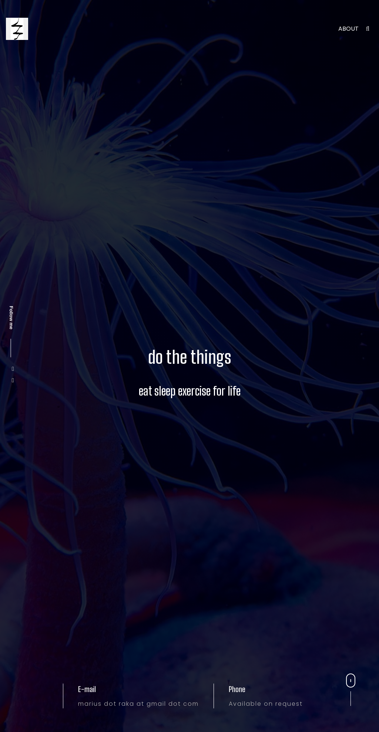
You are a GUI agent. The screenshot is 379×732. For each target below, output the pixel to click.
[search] (367, 28)
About (348, 28)
